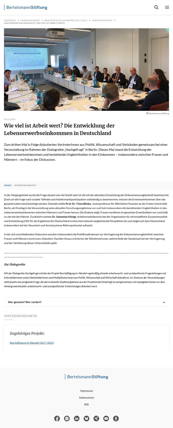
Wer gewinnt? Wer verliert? (86, 302)
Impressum (86, 390)
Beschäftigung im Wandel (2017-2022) (32, 342)
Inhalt (8, 185)
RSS (86, 404)
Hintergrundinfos (25, 185)
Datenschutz (86, 397)
